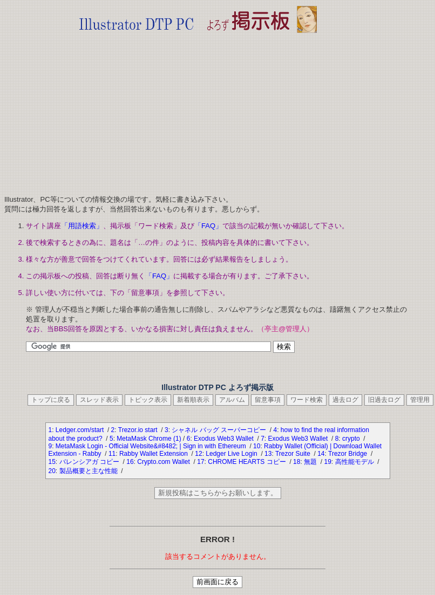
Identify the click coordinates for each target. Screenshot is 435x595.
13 (267, 453)
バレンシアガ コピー (90, 462)
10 (256, 446)
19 (327, 462)
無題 (311, 462)
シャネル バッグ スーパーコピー (220, 430)
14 (320, 453)
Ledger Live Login (232, 453)
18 (296, 462)
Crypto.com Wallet (164, 462)
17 (200, 462)
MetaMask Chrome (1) (149, 438)
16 (129, 462)
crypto (352, 438)
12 (198, 453)
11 (111, 453)
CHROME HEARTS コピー (248, 462)
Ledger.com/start (81, 430)
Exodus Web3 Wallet (224, 438)
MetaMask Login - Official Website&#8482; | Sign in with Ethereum (152, 446)
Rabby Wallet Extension (154, 453)
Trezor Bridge (348, 453)
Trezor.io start (138, 430)
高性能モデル (355, 462)
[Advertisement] (198, 110)
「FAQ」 (208, 226)
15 (52, 462)
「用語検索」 (82, 226)
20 (52, 471)
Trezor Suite (293, 453)
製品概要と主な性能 (89, 471)
